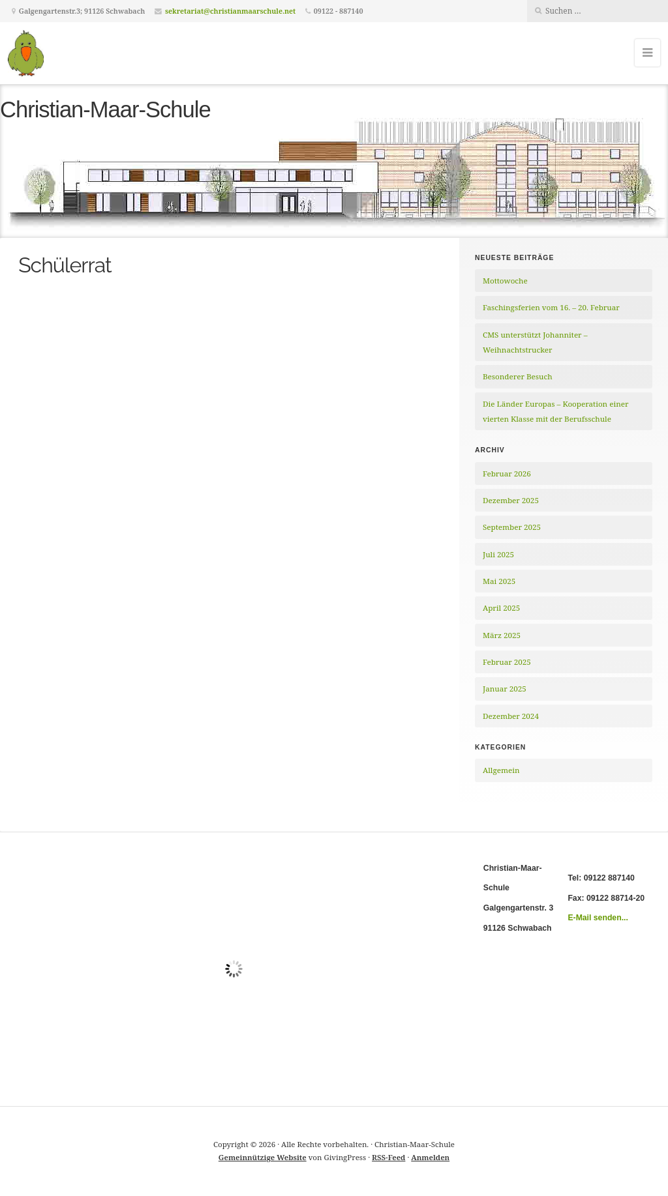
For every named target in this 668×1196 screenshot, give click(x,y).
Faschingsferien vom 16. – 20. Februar (551, 307)
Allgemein (501, 770)
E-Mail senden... (598, 917)
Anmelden (430, 1157)
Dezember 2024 (511, 716)
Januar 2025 (504, 688)
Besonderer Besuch (518, 376)
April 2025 (501, 608)
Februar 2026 (507, 473)
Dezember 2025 (511, 500)
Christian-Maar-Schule (105, 109)
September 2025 (512, 527)
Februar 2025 (507, 662)
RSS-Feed (388, 1157)
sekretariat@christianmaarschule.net (230, 11)
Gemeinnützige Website (263, 1157)
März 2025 (502, 635)
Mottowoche (505, 280)
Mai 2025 (499, 581)
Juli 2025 (498, 554)
